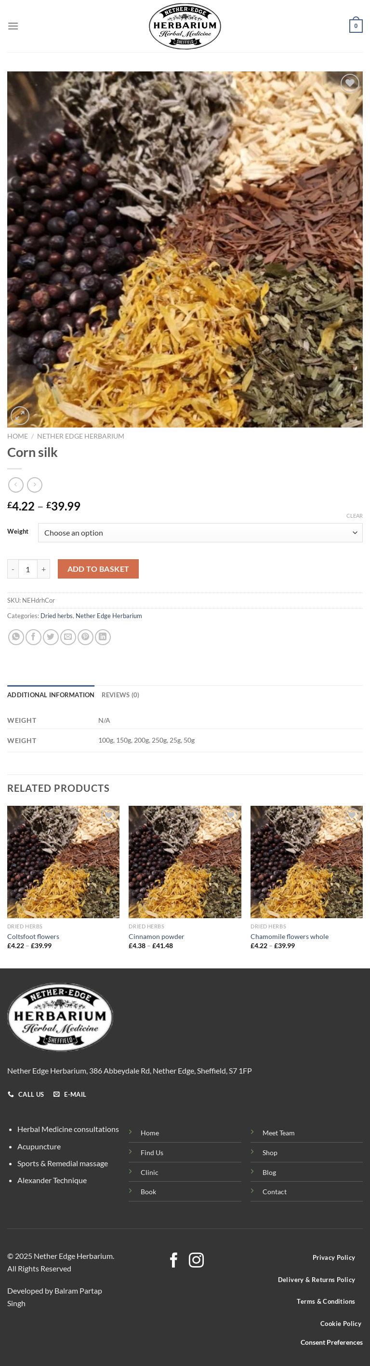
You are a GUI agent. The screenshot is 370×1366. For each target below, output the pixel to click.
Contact (275, 1191)
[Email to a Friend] (68, 637)
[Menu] (13, 26)
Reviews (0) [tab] (121, 695)
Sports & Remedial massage (62, 1163)
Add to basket (98, 569)
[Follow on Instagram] (196, 1261)
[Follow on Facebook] (173, 1261)
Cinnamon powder (157, 936)
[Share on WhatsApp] (16, 637)
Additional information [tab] (51, 695)
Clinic (150, 1172)
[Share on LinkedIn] (103, 637)
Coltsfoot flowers (33, 936)
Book (148, 1191)
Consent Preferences (332, 1342)
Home (17, 436)
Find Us (152, 1152)
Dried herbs (56, 616)
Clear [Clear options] (354, 515)
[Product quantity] (28, 569)
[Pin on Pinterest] (85, 637)
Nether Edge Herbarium (80, 436)
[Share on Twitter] (51, 637)
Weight (17, 531)
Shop (270, 1152)
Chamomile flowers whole (290, 936)
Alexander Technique (52, 1180)
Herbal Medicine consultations (68, 1128)
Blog (269, 1172)
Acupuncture (39, 1146)
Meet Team (279, 1133)
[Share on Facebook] (33, 637)
